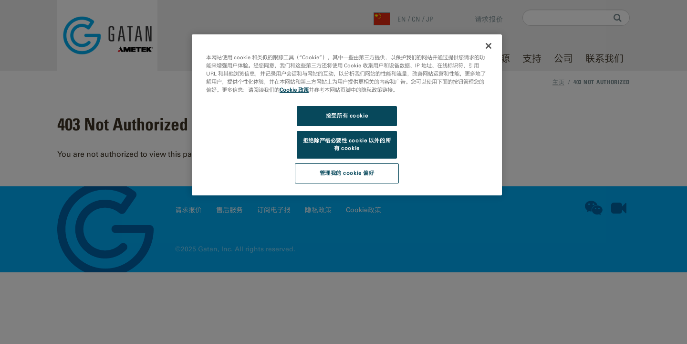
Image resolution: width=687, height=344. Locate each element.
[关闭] (488, 45)
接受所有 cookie (347, 115)
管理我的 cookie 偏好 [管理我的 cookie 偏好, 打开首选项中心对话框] (347, 173)
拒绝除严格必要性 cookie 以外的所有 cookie (347, 144)
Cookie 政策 (294, 89)
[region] (347, 114)
